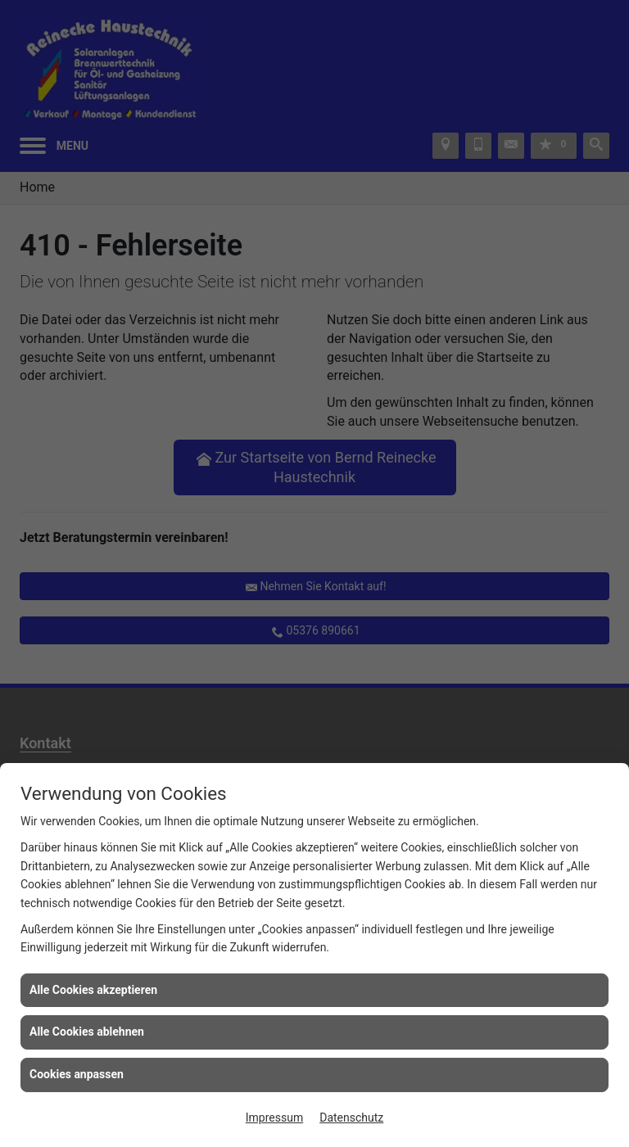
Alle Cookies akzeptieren (93, 989)
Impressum (274, 1117)
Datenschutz (351, 1117)
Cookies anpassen (76, 1074)
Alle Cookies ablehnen (86, 1031)
